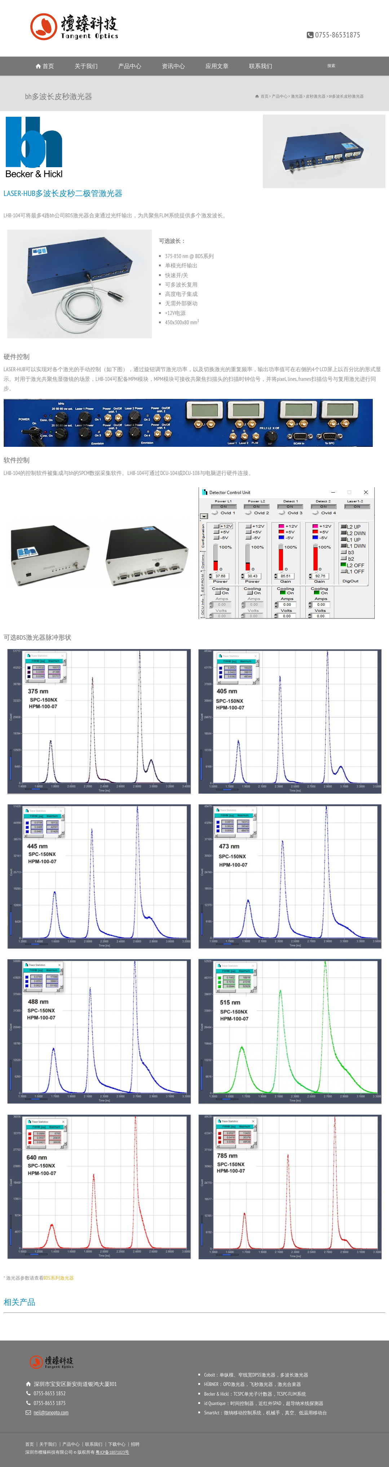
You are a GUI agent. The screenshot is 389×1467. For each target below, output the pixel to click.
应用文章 (217, 66)
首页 (48, 66)
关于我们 (86, 66)
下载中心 (116, 1444)
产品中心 (129, 66)
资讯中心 (173, 66)
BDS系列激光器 (59, 1278)
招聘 (135, 1444)
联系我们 (260, 66)
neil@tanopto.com (51, 1412)
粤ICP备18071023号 (112, 1452)
